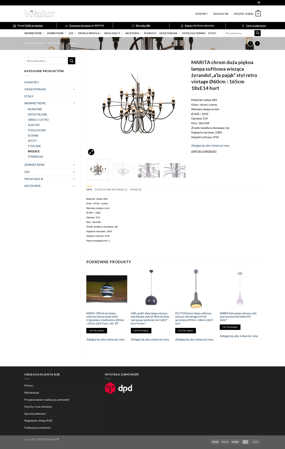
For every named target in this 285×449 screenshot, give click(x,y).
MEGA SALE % (33, 178)
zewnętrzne (56, 33)
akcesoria (133, 33)
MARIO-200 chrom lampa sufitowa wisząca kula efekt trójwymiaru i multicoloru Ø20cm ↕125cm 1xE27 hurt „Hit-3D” (105, 318)
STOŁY (28, 96)
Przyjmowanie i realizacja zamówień (46, 399)
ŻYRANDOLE (35, 156)
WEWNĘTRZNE (56, 43)
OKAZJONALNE (169, 33)
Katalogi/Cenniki (193, 33)
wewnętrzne (34, 33)
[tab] (89, 189)
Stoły (212, 33)
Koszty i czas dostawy (38, 406)
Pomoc (28, 385)
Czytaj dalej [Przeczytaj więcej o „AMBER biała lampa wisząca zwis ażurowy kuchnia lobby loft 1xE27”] (230, 327)
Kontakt (202, 13)
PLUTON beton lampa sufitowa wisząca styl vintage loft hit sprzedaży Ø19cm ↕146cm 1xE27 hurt (194, 318)
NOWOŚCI (31, 82)
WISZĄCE (72, 43)
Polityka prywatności (37, 427)
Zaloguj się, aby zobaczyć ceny (210, 145)
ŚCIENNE (33, 135)
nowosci (150, 33)
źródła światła (90, 33)
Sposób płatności (35, 413)
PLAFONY (34, 125)
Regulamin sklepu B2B (38, 420)
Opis (89, 189)
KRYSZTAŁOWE (37, 114)
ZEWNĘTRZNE (34, 164)
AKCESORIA (32, 185)
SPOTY (32, 140)
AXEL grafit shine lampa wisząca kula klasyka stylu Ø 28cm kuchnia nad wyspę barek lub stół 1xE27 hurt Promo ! (150, 318)
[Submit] (257, 33)
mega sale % (113, 33)
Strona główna (34, 43)
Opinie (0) (135, 189)
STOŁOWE (34, 146)
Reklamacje (31, 392)
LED (72, 33)
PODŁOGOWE (37, 130)
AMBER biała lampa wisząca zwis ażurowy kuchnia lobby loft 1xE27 (238, 317)
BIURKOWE (35, 109)
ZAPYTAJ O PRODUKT (204, 151)
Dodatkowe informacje (111, 189)
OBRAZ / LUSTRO (38, 119)
